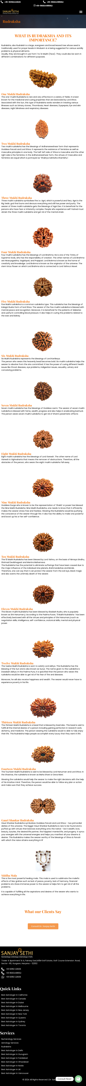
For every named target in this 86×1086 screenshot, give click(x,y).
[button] (80, 11)
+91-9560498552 (55, 2)
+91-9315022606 (12, 2)
